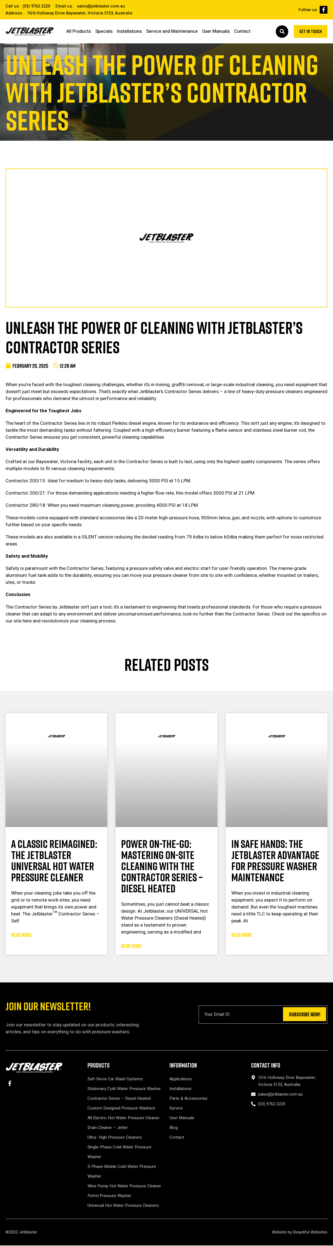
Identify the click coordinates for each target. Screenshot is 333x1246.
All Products (78, 31)
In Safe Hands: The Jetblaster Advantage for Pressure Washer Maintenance (275, 861)
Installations (129, 31)
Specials (103, 31)
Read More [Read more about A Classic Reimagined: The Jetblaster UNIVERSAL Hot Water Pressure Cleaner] (21, 935)
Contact (242, 31)
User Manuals (216, 31)
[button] (279, 32)
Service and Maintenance (172, 31)
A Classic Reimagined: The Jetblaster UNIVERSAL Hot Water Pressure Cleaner (54, 861)
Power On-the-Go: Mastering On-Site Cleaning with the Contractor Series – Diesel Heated (162, 866)
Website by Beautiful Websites (299, 1233)
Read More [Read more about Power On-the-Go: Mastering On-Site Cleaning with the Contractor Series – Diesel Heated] (131, 946)
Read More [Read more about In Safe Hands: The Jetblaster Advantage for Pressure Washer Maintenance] (241, 935)
